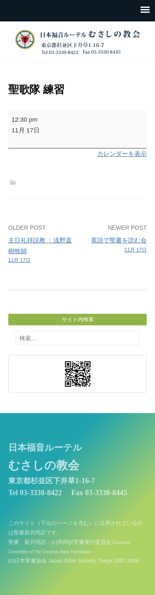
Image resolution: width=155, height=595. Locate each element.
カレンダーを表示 (122, 153)
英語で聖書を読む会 (113, 245)
